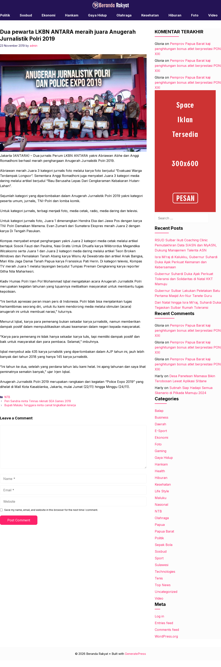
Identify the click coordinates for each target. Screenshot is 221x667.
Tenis (159, 578)
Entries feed (164, 623)
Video (159, 598)
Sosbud (26, 15)
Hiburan (175, 15)
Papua (160, 525)
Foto (194, 15)
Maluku (160, 498)
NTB (7, 397)
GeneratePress (135, 654)
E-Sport (161, 431)
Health (160, 471)
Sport (159, 558)
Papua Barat (164, 531)
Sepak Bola (163, 545)
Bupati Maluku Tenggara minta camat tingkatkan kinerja (40, 405)
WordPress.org (166, 636)
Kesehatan (150, 15)
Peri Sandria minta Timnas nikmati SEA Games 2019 (37, 401)
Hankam (71, 15)
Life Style (162, 491)
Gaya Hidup (97, 15)
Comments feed (167, 630)
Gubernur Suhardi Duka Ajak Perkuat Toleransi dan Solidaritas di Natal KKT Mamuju (184, 279)
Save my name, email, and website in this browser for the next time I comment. (51, 509)
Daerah (160, 424)
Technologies (165, 572)
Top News (163, 585)
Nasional (161, 504)
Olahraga (124, 15)
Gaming (160, 451)
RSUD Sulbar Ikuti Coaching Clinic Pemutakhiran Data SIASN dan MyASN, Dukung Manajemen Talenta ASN (186, 245)
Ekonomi (48, 15)
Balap (159, 411)
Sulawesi (161, 565)
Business (161, 417)
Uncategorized (166, 592)
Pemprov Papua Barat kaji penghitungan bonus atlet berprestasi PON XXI (188, 49)
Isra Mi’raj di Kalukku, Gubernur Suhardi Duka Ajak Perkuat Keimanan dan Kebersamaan (186, 262)
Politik (159, 538)
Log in (159, 616)
